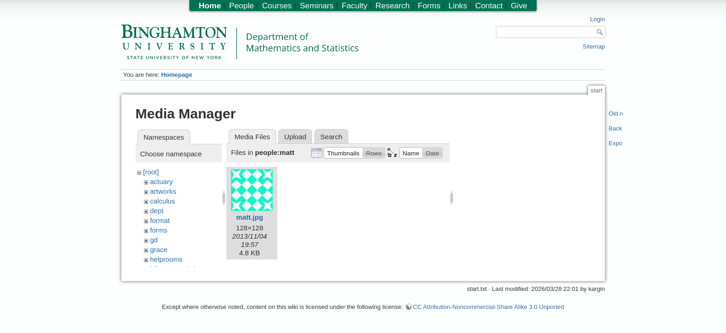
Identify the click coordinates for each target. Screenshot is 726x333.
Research (393, 5)
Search (331, 137)
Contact (488, 5)
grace (159, 249)
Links (458, 5)
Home (210, 5)
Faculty (355, 5)
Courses (277, 5)
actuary (161, 181)
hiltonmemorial (172, 269)
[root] (151, 172)
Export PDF (616, 143)
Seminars (317, 5)
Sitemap (593, 46)
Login (597, 19)
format (160, 220)
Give (519, 5)
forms (159, 230)
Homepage (176, 74)
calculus (162, 201)
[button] (343, 152)
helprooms (166, 259)
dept (156, 211)
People (241, 5)
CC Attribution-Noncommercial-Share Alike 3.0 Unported (488, 311)
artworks (163, 191)
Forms (429, 5)
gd (154, 240)
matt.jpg (249, 217)
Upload (295, 137)
